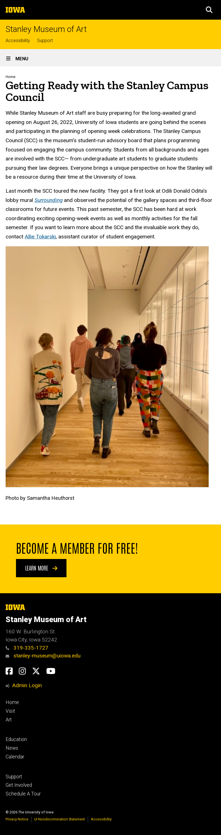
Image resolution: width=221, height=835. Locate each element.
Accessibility (18, 40)
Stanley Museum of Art (46, 29)
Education (16, 739)
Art (9, 720)
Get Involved (19, 785)
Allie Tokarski (40, 236)
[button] (209, 10)
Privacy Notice (17, 819)
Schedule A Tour (23, 794)
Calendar (15, 757)
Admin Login (27, 685)
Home (10, 77)
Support (45, 40)
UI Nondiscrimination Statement (59, 819)
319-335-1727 (27, 648)
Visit (10, 711)
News (12, 748)
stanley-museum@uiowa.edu (43, 655)
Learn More (41, 567)
